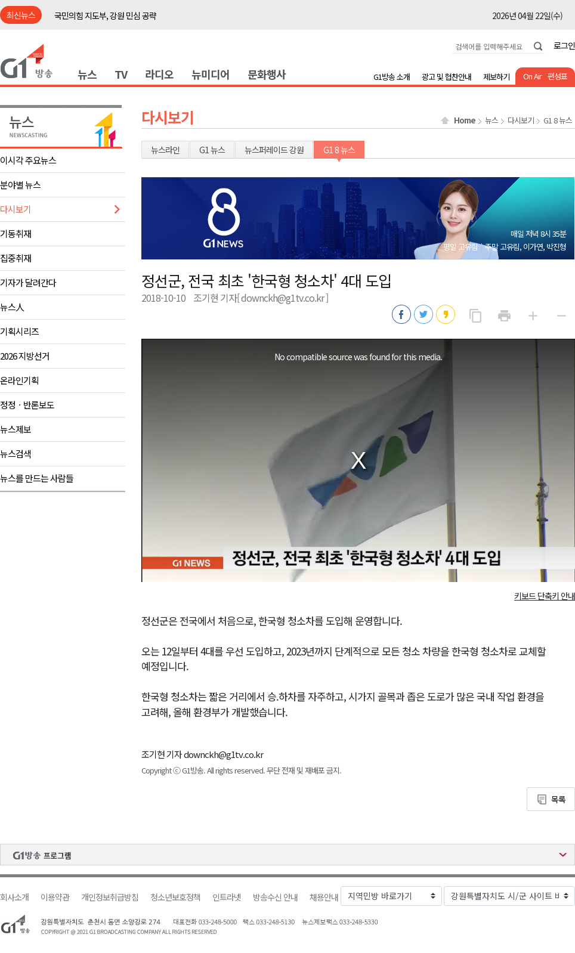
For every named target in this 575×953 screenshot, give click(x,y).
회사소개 (14, 897)
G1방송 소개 (391, 76)
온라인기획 (19, 380)
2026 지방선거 (25, 355)
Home (464, 120)
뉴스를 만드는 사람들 (36, 478)
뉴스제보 (15, 429)
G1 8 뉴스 (557, 120)
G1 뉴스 (212, 150)
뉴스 (87, 74)
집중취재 (15, 258)
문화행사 (267, 74)
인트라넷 (226, 897)
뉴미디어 (210, 74)
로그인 (564, 45)
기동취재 (15, 233)
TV (121, 74)
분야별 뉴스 (20, 184)
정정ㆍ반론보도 (27, 404)
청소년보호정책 (175, 897)
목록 (558, 799)
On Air (532, 76)
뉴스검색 (15, 453)
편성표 (557, 76)
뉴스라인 (165, 150)
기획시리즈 (19, 331)
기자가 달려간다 (28, 282)
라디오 (159, 74)
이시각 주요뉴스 (28, 160)
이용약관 (55, 897)
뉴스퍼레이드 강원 (274, 150)
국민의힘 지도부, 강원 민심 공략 (105, 15)
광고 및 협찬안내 (446, 76)
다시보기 (15, 209)
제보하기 (496, 76)
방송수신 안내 (275, 897)
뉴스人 (12, 307)
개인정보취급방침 (109, 897)
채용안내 (324, 897)
